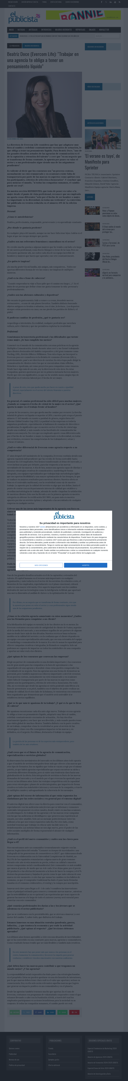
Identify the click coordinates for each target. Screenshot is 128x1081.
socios (42, 527)
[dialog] (64, 540)
